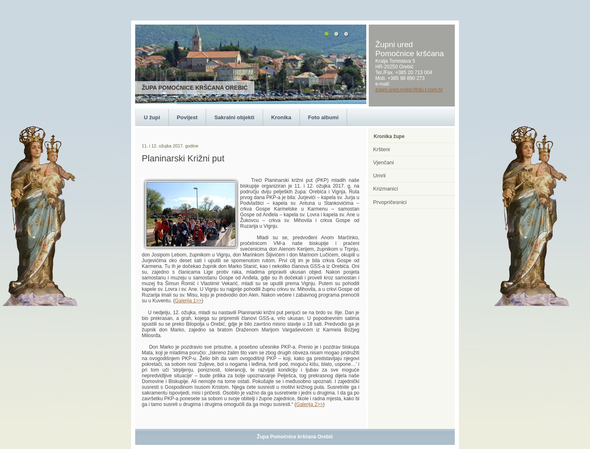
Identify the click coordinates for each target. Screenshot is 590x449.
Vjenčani (383, 162)
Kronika (281, 117)
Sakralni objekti (234, 117)
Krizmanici (385, 189)
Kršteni (381, 149)
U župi (152, 117)
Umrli (379, 175)
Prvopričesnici (390, 202)
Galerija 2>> (309, 404)
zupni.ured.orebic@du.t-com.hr (409, 90)
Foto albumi (323, 117)
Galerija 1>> (188, 301)
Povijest (187, 117)
